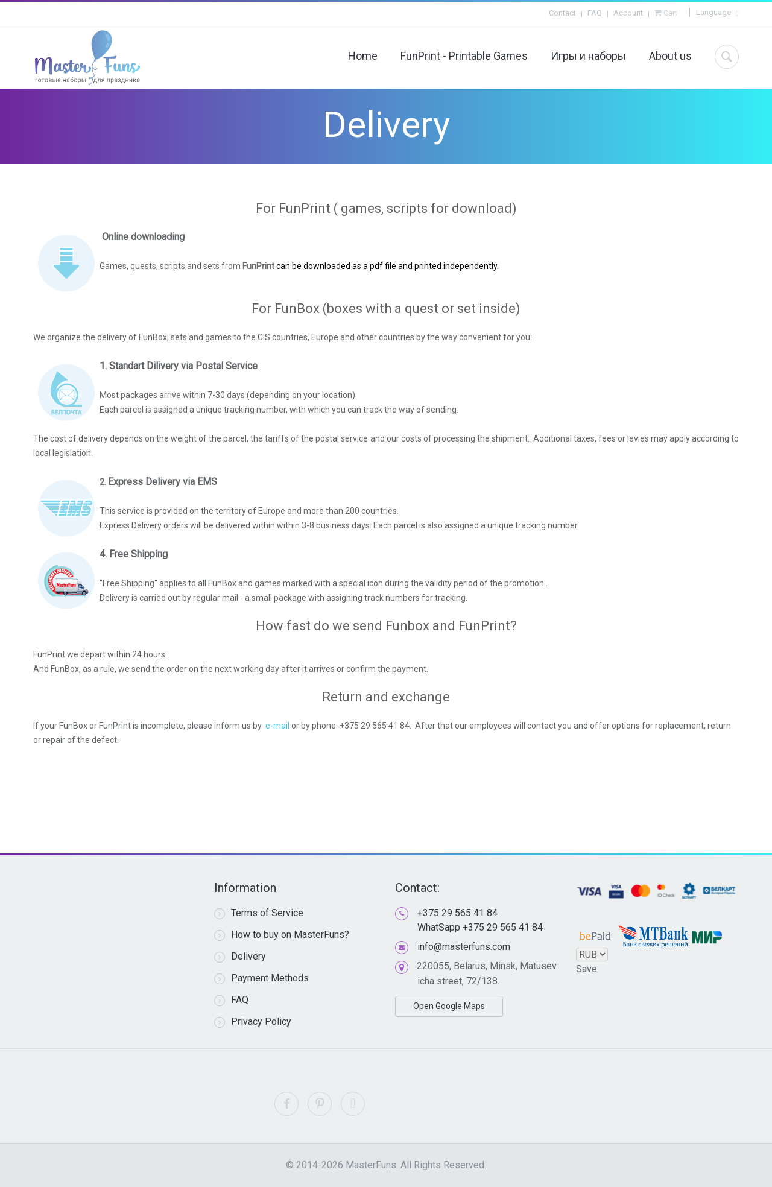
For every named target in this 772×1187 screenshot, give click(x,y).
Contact (562, 12)
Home (363, 55)
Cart (669, 12)
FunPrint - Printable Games (464, 55)
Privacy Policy (252, 1022)
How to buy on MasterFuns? (281, 935)
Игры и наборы (588, 55)
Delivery (240, 957)
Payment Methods (261, 978)
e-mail (278, 725)
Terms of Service (258, 913)
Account (628, 12)
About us (670, 55)
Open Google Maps (449, 1006)
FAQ (594, 12)
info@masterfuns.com (463, 946)
